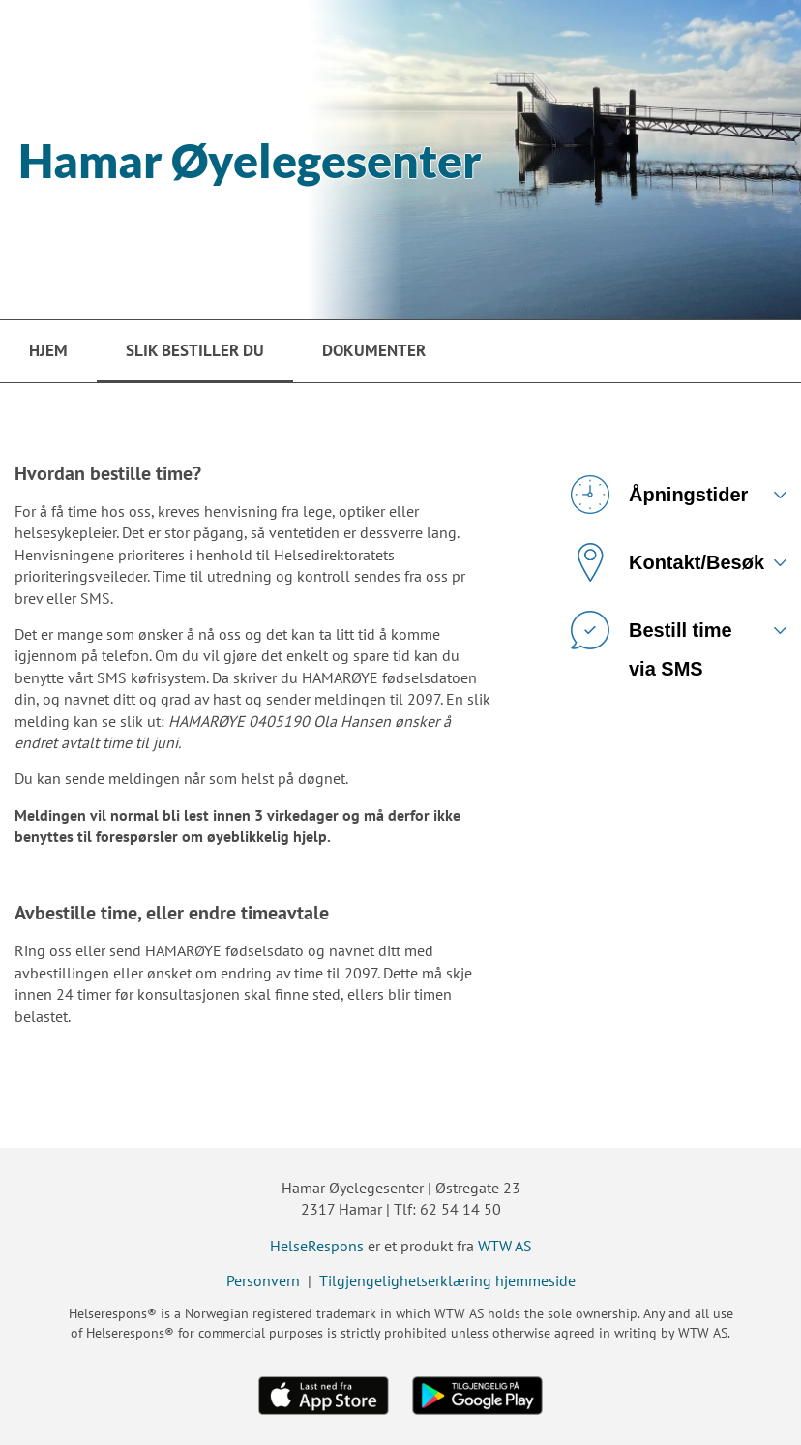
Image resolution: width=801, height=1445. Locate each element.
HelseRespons (317, 1245)
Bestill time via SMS (651, 637)
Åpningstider (659, 494)
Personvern (263, 1280)
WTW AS (505, 1245)
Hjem (48, 350)
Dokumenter (374, 350)
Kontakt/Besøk (667, 562)
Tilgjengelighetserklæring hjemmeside (447, 1280)
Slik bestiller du (195, 350)
